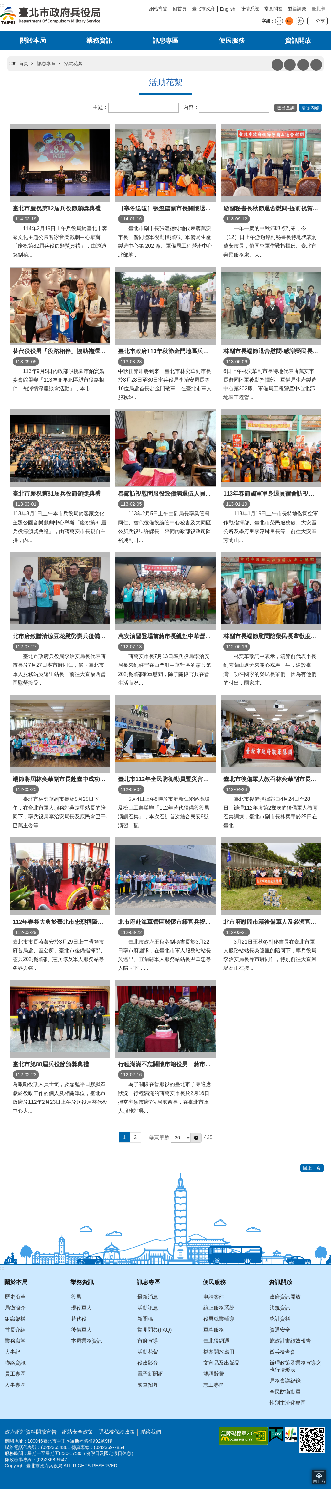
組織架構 (15, 1319)
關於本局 (33, 40)
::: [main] (11, 63)
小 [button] (279, 21)
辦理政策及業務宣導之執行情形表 (295, 1366)
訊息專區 (165, 40)
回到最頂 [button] (319, 1477)
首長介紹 (15, 1330)
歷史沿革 (15, 1297)
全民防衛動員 (285, 1391)
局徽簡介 (15, 1308)
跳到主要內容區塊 (3, 3)
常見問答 (273, 8)
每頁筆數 (159, 1137)
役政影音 (147, 1363)
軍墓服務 (213, 1330)
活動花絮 (73, 63)
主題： (100, 107)
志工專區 (213, 1385)
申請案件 (213, 1297)
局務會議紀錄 (285, 1380)
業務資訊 (99, 40)
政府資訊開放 (285, 1297)
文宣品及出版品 (221, 1363)
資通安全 (280, 1330)
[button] (285, 108)
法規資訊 (280, 1308)
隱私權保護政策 (117, 1432)
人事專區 (15, 1385)
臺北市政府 (203, 8)
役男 (76, 1297)
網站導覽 (158, 8)
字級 (266, 21)
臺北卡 (318, 8)
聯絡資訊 (15, 1363)
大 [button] (299, 21)
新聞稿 (145, 1319)
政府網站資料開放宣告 (31, 1432)
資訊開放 (298, 40)
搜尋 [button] (303, 65)
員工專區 (15, 1374)
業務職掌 (15, 1341)
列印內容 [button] (277, 65)
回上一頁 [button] (312, 1167)
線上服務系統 (218, 1308)
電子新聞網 (150, 1374)
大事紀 (12, 1352)
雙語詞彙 (297, 8)
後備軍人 (81, 1330)
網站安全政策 (77, 1432)
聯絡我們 (150, 1432)
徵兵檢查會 (282, 1352)
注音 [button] (290, 65)
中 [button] (289, 21)
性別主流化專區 (288, 1402)
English (227, 9)
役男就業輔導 (218, 1319)
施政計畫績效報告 (290, 1341)
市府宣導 (147, 1341)
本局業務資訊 (86, 1341)
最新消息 (147, 1297)
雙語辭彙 (213, 1374)
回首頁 (180, 8)
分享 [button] (320, 21)
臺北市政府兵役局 (50, 15)
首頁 (23, 63)
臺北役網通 (216, 1341)
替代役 (79, 1319)
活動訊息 (147, 1308)
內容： (191, 107)
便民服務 (232, 40)
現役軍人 (81, 1308)
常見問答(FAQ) (154, 1330)
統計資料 (280, 1319)
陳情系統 (250, 8)
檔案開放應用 (218, 1352)
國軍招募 (147, 1385)
